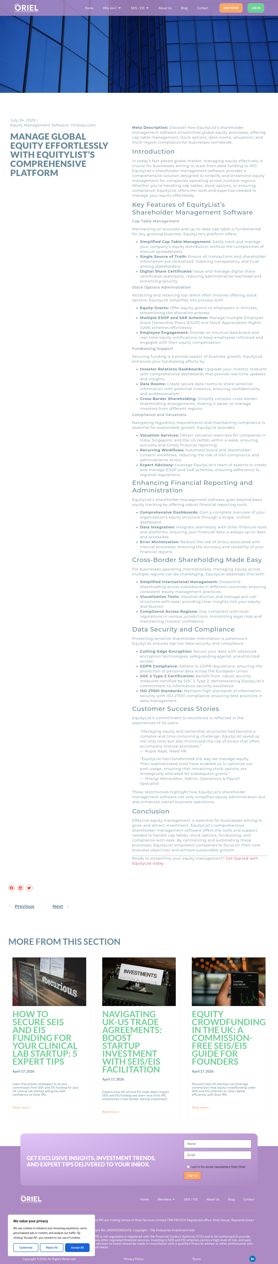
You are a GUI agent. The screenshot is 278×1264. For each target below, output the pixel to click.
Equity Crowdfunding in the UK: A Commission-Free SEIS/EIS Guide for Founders (229, 1037)
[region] (51, 1235)
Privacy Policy (134, 1259)
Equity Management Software (39, 125)
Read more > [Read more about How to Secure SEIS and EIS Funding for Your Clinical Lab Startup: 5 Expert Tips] (21, 1107)
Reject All (52, 1247)
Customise (25, 1247)
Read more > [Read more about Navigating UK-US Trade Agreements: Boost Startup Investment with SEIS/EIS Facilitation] (111, 1111)
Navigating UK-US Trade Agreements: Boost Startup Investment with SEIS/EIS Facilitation (132, 1041)
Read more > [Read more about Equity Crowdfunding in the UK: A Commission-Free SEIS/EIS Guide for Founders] (201, 1107)
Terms (196, 1259)
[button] (11, 888)
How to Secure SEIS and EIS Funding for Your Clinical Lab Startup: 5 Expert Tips (45, 1037)
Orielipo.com (83, 125)
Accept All (77, 1247)
